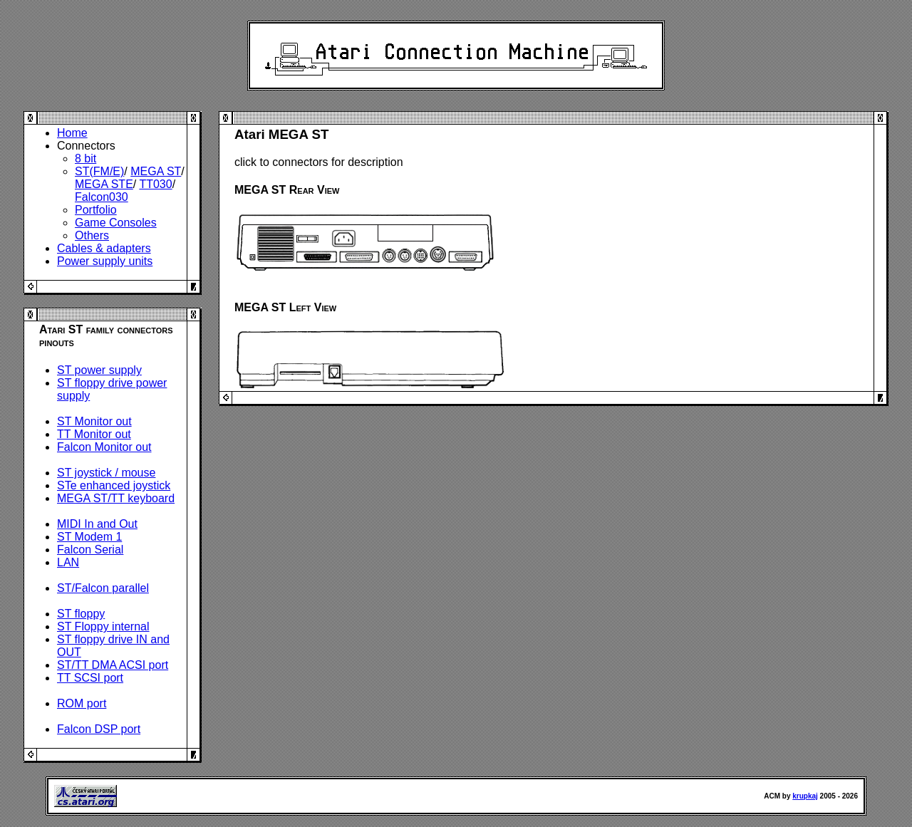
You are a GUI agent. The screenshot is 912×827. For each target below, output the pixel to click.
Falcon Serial (90, 549)
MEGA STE (104, 184)
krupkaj (805, 796)
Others (92, 235)
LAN (68, 562)
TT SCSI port (90, 678)
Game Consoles (116, 223)
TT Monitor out (94, 434)
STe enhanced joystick (113, 485)
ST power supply (99, 370)
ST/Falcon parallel (103, 588)
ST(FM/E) (99, 171)
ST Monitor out (94, 421)
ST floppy (81, 614)
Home (72, 133)
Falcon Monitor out (104, 447)
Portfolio (96, 210)
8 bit (85, 158)
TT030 (155, 184)
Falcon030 (101, 197)
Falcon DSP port (98, 729)
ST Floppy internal (103, 626)
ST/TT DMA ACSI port (112, 665)
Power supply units (104, 261)
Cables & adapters (104, 248)
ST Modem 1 (89, 537)
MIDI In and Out (97, 524)
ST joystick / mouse (106, 473)
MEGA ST (155, 171)
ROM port (81, 703)
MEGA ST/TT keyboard (116, 498)
